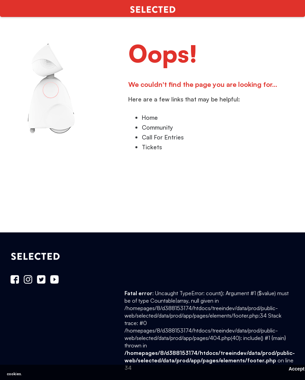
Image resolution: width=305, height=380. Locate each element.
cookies (14, 374)
